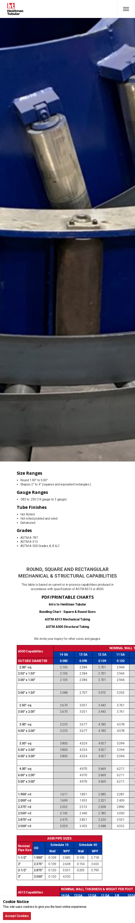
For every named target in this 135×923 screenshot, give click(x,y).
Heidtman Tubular (15, 9)
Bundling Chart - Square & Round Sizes (67, 612)
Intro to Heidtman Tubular (67, 604)
